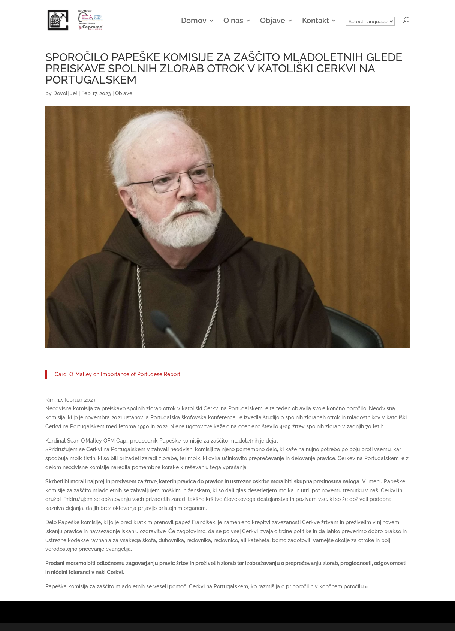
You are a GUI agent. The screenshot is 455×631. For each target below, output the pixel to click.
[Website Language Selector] (370, 21)
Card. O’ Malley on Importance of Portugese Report (117, 374)
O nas (233, 21)
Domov (194, 21)
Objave (272, 21)
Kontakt (315, 21)
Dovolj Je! (65, 93)
